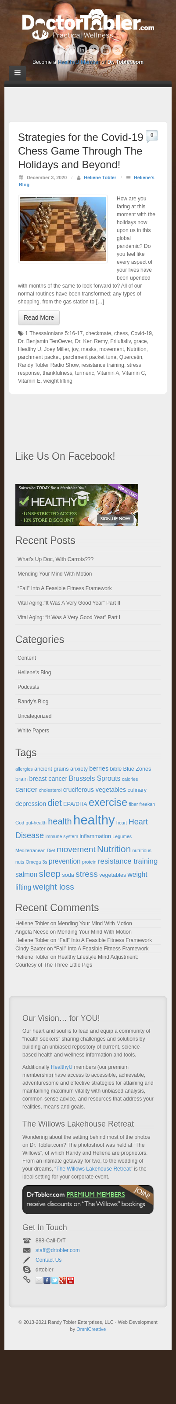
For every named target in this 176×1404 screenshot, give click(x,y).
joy (75, 349)
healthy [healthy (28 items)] (94, 820)
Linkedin (82, 49)
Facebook (58, 49)
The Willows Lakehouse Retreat (93, 1169)
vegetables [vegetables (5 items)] (112, 875)
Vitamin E (29, 381)
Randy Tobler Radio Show (48, 365)
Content (27, 658)
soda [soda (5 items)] (68, 875)
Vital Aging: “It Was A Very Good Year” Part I (69, 617)
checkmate (98, 333)
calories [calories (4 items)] (130, 779)
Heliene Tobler (100, 177)
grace (140, 341)
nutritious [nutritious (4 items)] (142, 850)
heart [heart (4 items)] (121, 822)
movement (111, 349)
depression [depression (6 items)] (30, 803)
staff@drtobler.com (58, 1250)
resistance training (103, 365)
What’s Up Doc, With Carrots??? (55, 559)
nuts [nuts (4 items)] (19, 862)
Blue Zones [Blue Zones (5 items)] (137, 769)
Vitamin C (133, 373)
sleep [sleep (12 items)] (50, 873)
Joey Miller (56, 349)
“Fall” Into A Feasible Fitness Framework (65, 588)
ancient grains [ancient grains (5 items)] (51, 769)
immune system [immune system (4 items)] (61, 836)
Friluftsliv (120, 341)
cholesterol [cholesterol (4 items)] (50, 790)
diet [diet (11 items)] (55, 803)
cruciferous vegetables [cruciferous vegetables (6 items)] (94, 789)
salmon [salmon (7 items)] (26, 874)
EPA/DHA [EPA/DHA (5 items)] (75, 804)
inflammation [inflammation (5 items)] (95, 836)
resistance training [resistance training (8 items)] (128, 861)
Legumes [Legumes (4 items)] (122, 836)
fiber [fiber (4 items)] (133, 804)
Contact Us (48, 1260)
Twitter (94, 49)
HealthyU (61, 1067)
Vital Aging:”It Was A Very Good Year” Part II (69, 603)
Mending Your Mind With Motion (55, 574)
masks (89, 349)
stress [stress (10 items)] (86, 874)
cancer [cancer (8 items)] (26, 789)
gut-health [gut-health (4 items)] (36, 822)
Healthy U (29, 349)
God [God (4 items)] (19, 822)
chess (121, 333)
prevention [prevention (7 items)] (65, 861)
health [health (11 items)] (60, 821)
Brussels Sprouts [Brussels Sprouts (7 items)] (95, 778)
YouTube (106, 49)
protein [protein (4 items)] (89, 862)
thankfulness (57, 373)
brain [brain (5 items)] (21, 779)
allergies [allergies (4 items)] (24, 769)
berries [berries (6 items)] (98, 768)
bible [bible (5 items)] (116, 769)
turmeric (84, 373)
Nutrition (137, 349)
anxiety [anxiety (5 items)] (79, 769)
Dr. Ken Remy (91, 341)
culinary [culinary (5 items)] (137, 790)
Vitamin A (108, 373)
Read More (39, 317)
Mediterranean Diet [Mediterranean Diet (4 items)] (35, 850)
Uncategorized (34, 716)
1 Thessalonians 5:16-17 (54, 333)
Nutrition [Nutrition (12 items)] (114, 849)
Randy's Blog (33, 701)
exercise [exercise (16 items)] (108, 802)
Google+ (70, 49)
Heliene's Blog (34, 672)
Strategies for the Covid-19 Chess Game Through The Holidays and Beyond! (80, 150)
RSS (117, 49)
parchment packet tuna (89, 357)
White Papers (33, 731)
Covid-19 (141, 333)
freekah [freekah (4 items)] (147, 804)
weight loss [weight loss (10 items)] (53, 886)
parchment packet (39, 357)
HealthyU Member (78, 62)
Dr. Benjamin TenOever (45, 341)
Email (39, 1280)
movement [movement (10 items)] (76, 849)
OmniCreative (91, 1329)
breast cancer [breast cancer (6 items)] (48, 778)
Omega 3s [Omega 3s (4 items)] (36, 862)
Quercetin (130, 357)
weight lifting (57, 381)
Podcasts (28, 687)
